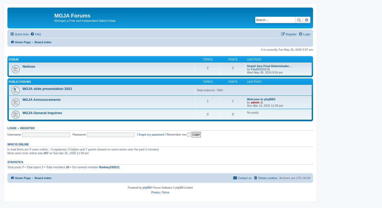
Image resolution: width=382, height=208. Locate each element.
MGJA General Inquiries (42, 113)
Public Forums (20, 81)
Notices (29, 66)
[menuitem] (35, 34)
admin (255, 102)
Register (27, 128)
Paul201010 (259, 69)
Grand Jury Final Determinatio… (269, 66)
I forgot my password (150, 134)
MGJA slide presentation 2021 (47, 89)
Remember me (178, 134)
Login (11, 128)
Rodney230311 (109, 167)
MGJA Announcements (42, 100)
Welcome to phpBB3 (261, 99)
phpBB (146, 187)
